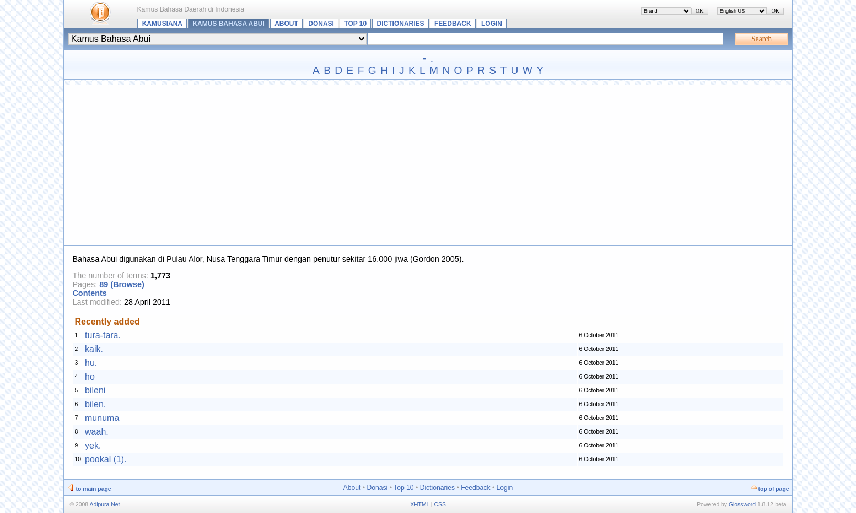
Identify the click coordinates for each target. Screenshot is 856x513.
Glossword (742, 504)
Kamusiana (162, 24)
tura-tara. (103, 335)
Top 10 (355, 24)
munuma (102, 418)
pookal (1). (106, 459)
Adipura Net (104, 504)
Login (491, 24)
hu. (91, 363)
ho (90, 376)
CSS (439, 504)
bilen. (95, 404)
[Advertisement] (427, 162)
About (286, 24)
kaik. (94, 349)
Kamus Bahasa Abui (228, 24)
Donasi (321, 24)
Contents (89, 293)
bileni (95, 390)
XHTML (419, 504)
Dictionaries (400, 24)
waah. (97, 431)
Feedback (452, 24)
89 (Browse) (121, 284)
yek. (93, 445)
